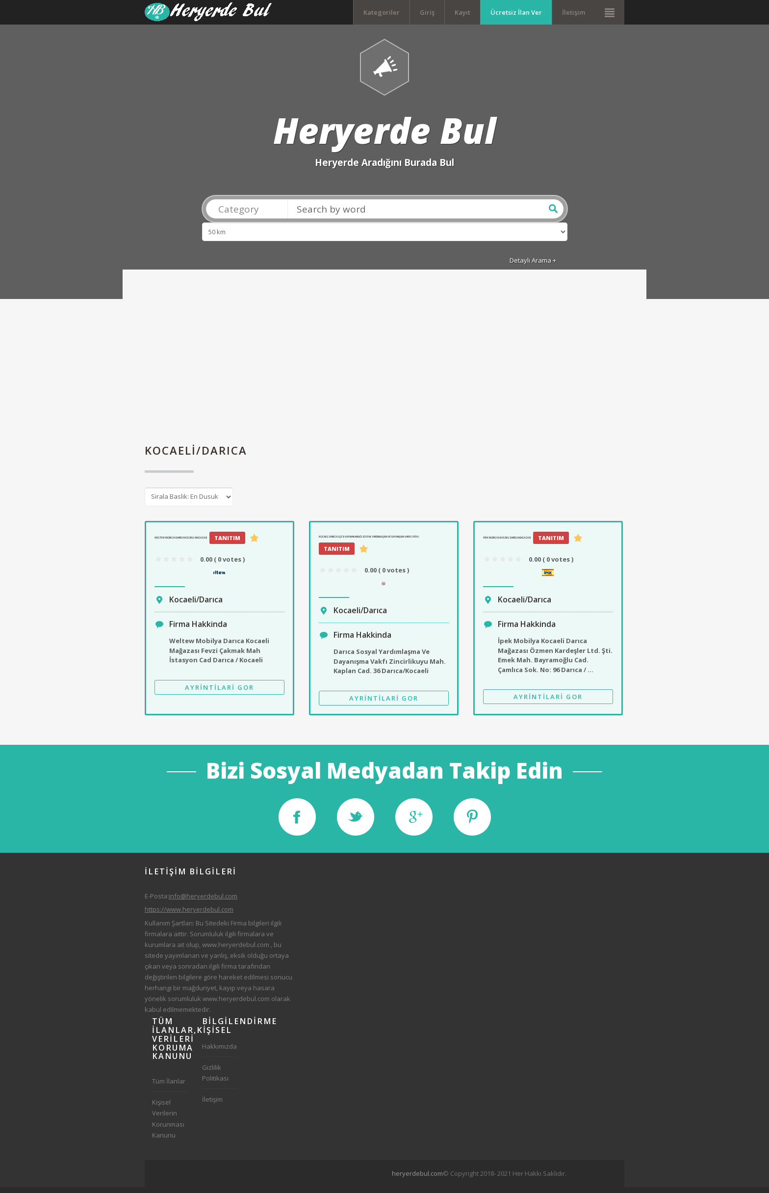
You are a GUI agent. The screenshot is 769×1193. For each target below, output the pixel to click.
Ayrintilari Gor (219, 692)
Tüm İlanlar (168, 1086)
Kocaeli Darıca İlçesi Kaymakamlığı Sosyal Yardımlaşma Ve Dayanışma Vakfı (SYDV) (369, 542)
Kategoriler (381, 12)
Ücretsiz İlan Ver (516, 12)
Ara (553, 214)
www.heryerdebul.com (235, 950)
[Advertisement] (384, 365)
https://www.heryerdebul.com (189, 915)
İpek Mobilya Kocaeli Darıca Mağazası (507, 543)
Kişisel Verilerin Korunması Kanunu (168, 1123)
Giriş (427, 12)
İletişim (573, 12)
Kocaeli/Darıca (196, 604)
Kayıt (462, 12)
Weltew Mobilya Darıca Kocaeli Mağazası (180, 543)
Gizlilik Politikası (215, 1078)
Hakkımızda (219, 1051)
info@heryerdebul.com (203, 901)
